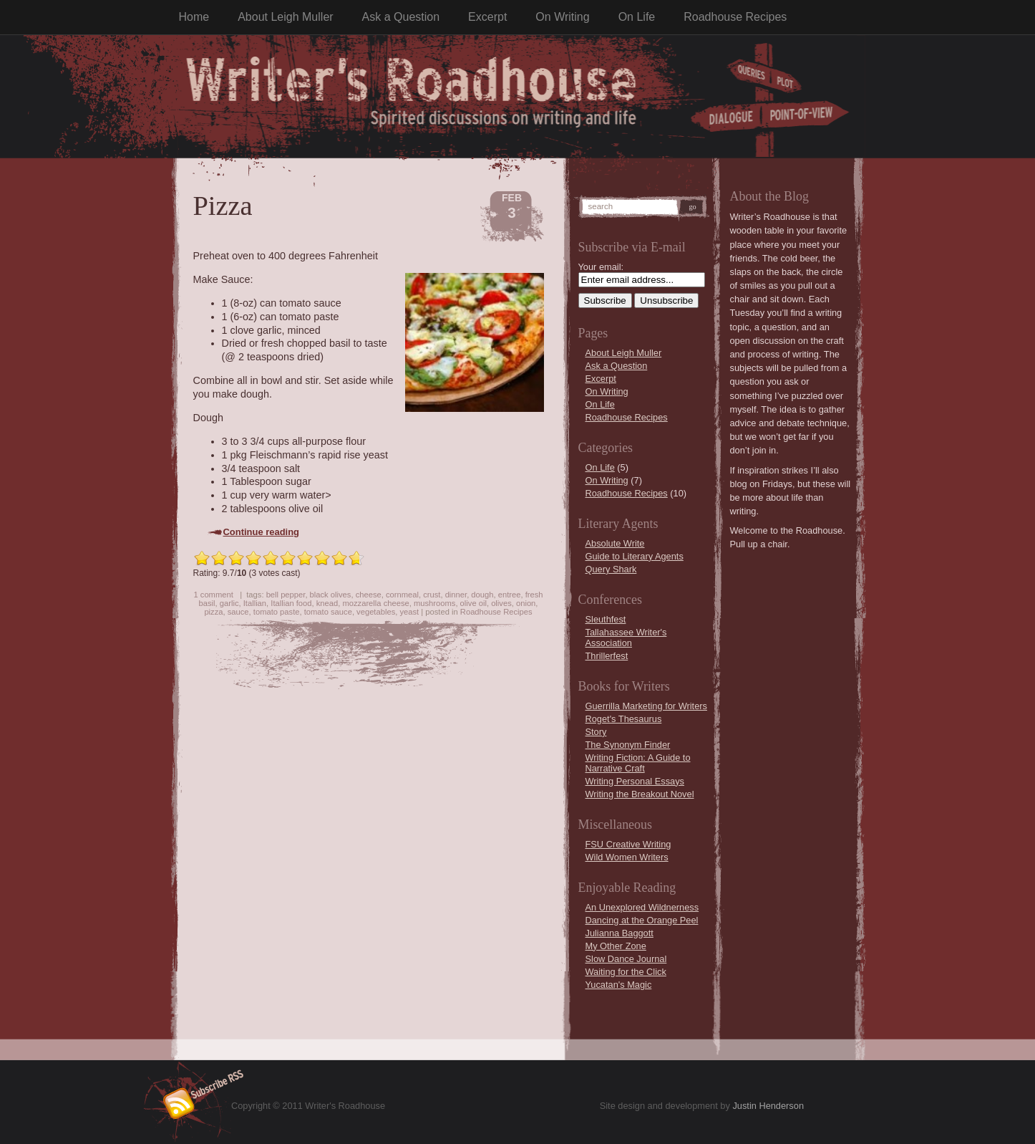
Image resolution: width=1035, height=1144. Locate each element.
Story (596, 731)
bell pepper (286, 594)
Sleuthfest (605, 619)
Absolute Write (615, 543)
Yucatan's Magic (618, 984)
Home (194, 17)
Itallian (254, 603)
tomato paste (276, 611)
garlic (229, 603)
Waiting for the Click (625, 971)
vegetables (375, 611)
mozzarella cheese (375, 603)
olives (501, 603)
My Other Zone (615, 946)
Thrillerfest (606, 655)
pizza (213, 611)
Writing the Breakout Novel (639, 794)
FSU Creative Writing (628, 844)
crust (431, 594)
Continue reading (261, 532)
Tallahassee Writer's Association (626, 637)
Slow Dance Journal (626, 958)
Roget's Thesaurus (623, 718)
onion (525, 603)
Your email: (601, 266)
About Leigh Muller (285, 17)
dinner (456, 594)
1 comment (213, 594)
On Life (637, 17)
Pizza (223, 206)
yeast (409, 611)
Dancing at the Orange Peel (642, 920)
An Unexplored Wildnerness (642, 907)
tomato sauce (328, 611)
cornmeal (402, 594)
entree (509, 594)
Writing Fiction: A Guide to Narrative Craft (638, 763)
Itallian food (291, 603)
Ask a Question (401, 17)
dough (482, 594)
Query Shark (611, 569)
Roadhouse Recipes (735, 17)
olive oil (473, 603)
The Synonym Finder (628, 744)
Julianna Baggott (619, 933)
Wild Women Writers (627, 857)
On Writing (562, 17)
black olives (330, 594)
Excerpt (487, 17)
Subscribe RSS (194, 1097)
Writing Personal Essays (634, 781)
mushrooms (434, 603)
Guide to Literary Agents (634, 556)
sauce (238, 611)
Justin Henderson (768, 1105)
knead (327, 603)
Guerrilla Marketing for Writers (646, 706)
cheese (369, 594)
